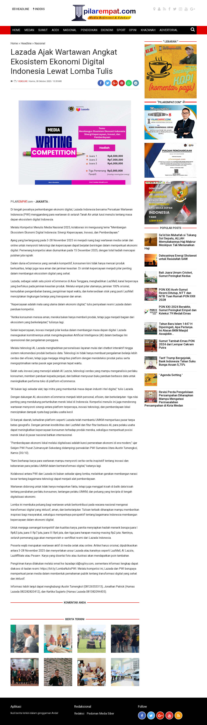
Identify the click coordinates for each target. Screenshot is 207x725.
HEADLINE (20, 9)
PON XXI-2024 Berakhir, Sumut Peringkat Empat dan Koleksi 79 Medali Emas (177, 310)
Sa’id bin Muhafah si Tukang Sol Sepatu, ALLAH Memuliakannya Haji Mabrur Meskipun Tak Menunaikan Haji (170, 241)
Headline (26, 43)
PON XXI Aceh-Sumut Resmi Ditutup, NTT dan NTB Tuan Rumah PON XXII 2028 (177, 294)
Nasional (39, 43)
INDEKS (39, 9)
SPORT (121, 30)
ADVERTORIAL (169, 30)
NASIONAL (70, 30)
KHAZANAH (148, 30)
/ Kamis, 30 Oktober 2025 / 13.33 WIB (45, 81)
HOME (16, 30)
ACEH (55, 30)
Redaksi (79, 713)
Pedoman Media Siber (100, 713)
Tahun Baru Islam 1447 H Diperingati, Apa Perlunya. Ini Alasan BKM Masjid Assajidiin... (176, 329)
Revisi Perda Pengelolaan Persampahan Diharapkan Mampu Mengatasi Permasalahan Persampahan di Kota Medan (168, 398)
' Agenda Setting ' (171, 375)
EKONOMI (107, 30)
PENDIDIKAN (89, 30)
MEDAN (29, 30)
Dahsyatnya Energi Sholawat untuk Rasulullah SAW (178, 257)
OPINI (133, 30)
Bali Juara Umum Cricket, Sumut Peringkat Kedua (176, 274)
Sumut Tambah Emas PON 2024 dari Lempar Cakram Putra (177, 344)
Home (14, 43)
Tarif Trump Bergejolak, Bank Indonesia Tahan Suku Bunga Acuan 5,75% (177, 361)
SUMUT (43, 30)
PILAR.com (22, 201)
